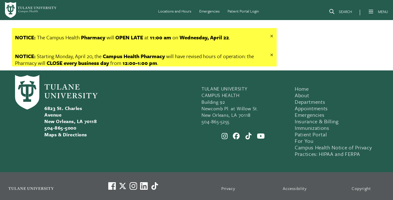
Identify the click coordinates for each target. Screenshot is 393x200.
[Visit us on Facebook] (112, 186)
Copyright (361, 188)
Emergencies (209, 11)
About (302, 95)
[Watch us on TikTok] (154, 186)
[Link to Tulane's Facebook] (133, 186)
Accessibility (295, 188)
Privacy (228, 188)
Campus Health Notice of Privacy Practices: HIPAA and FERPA (333, 151)
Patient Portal (311, 134)
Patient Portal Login (243, 11)
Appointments (311, 108)
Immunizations (312, 128)
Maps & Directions (65, 134)
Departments (310, 102)
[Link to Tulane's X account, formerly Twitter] (122, 186)
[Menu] (371, 12)
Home (302, 88)
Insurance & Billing (317, 121)
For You (304, 141)
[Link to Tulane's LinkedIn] (144, 186)
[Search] (340, 13)
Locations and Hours (174, 11)
